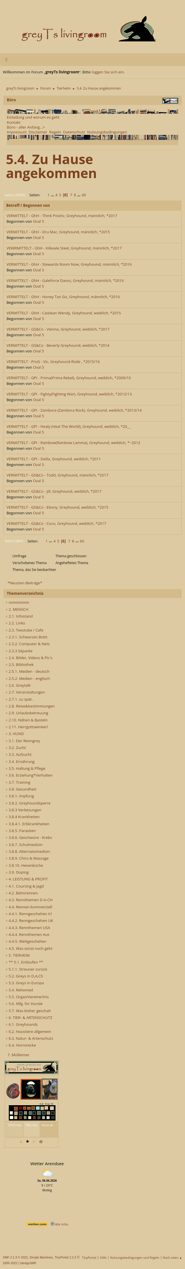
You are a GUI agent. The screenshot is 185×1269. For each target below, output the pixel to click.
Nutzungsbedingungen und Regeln (134, 1257)
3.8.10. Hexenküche (24, 865)
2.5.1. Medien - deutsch (27, 671)
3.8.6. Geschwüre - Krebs (28, 837)
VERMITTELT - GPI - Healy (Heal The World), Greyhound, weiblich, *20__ (69, 426)
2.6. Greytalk (18, 685)
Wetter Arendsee (47, 1163)
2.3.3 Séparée (19, 650)
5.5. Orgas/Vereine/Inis (27, 996)
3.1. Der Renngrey (22, 740)
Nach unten (15, 195)
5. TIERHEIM (17, 955)
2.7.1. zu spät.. (19, 699)
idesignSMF (28, 1263)
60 (84, 194)
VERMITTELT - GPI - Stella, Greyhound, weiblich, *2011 (54, 458)
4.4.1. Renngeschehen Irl (28, 913)
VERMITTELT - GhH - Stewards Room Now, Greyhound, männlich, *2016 (69, 264)
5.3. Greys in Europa (24, 982)
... (53, 194)
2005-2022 (10, 1263)
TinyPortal (89, 1257)
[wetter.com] (37, 1225)
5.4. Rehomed (19, 989)
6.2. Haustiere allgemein (28, 1031)
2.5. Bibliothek (19, 664)
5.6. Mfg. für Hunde (24, 1003)
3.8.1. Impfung (19, 795)
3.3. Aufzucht (18, 754)
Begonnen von (36, 205)
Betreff (13, 205)
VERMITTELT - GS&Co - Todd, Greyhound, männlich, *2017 (57, 475)
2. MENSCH (16, 609)
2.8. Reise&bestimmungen (30, 706)
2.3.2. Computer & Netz (27, 643)
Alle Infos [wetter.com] (59, 1224)
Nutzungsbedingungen (107, 132)
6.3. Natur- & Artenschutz (29, 1038)
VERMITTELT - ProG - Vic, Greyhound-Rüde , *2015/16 (53, 361)
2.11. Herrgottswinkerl (26, 726)
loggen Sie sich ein (108, 72)
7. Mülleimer (18, 1054)
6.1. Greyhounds (21, 1024)
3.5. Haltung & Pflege (25, 768)
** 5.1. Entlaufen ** (24, 962)
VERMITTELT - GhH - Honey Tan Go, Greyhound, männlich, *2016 (63, 296)
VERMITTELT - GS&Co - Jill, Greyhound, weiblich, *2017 (54, 491)
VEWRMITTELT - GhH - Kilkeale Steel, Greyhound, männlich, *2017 (64, 248)
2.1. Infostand (19, 616)
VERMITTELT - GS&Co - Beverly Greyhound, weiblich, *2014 (58, 345)
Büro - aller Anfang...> (26, 127)
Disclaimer (38, 132)
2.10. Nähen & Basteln (26, 720)
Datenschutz (74, 132)
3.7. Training (17, 782)
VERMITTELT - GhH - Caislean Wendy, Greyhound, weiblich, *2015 (64, 312)
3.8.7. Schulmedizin (24, 844)
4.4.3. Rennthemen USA (27, 927)
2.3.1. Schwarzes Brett (26, 636)
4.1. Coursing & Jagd (24, 886)
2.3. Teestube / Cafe (24, 630)
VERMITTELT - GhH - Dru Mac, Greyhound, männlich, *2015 (58, 231)
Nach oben (14, 541)
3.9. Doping (17, 872)
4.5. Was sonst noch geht (28, 948)
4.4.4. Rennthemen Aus (27, 934)
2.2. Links (15, 623)
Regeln (55, 132)
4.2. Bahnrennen (21, 892)
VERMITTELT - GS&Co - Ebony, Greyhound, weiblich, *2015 (57, 507)
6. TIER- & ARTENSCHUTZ (28, 1017)
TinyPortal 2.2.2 (65, 1257)
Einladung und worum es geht (33, 117)
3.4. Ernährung (20, 761)
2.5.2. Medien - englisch (27, 678)
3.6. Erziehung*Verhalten (28, 775)
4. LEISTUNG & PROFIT (26, 879)
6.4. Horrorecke (20, 1045)
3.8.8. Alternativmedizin (27, 851)
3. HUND (14, 733)
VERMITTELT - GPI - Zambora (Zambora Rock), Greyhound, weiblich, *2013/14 (74, 410)
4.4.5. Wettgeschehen (26, 941)
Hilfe (103, 1257)
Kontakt (13, 122)
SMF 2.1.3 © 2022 (15, 1257)
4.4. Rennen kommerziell (28, 906)
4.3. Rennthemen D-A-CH (28, 899)
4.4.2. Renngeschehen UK (29, 920)
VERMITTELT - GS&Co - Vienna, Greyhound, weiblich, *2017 (58, 329)
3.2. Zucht (15, 747)
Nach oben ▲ (172, 1257)
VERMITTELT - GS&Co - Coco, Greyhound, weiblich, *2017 (56, 523)
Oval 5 (38, 221)
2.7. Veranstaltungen (25, 692)
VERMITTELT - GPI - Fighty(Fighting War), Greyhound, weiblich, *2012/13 (69, 394)
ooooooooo (17, 602)
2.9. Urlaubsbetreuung (26, 712)
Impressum (17, 132)
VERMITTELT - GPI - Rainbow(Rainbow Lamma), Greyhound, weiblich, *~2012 (73, 442)
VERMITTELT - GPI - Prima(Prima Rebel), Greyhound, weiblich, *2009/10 (69, 377)
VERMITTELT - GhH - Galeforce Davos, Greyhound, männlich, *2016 (65, 280)
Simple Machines (41, 1257)
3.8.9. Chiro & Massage (27, 858)
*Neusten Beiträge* (24, 582)
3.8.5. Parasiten (20, 830)
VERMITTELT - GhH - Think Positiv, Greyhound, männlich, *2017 (62, 215)
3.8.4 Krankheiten (22, 816)
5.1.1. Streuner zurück (26, 969)
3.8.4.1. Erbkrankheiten (27, 823)
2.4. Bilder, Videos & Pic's (28, 657)
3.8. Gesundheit (20, 789)
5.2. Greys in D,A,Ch (24, 976)
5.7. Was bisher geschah (28, 1010)
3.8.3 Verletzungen (23, 809)
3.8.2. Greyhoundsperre (28, 803)
